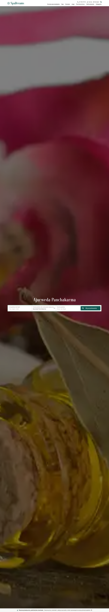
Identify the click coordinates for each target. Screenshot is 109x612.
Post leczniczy (80, 4)
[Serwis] (89, 2)
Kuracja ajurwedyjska (53, 4)
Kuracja (67, 4)
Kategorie (98, 4)
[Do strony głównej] (16, 3)
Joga (73, 4)
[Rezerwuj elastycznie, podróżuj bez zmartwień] (91, 610)
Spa (62, 4)
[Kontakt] (96, 2)
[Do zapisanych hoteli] (100, 2)
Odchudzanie (90, 4)
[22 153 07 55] (81, 2)
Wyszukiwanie (89, 308)
